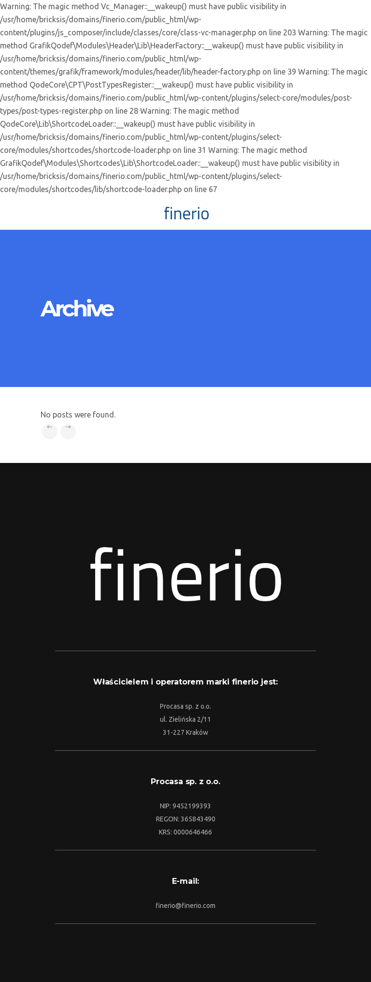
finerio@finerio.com (185, 905)
